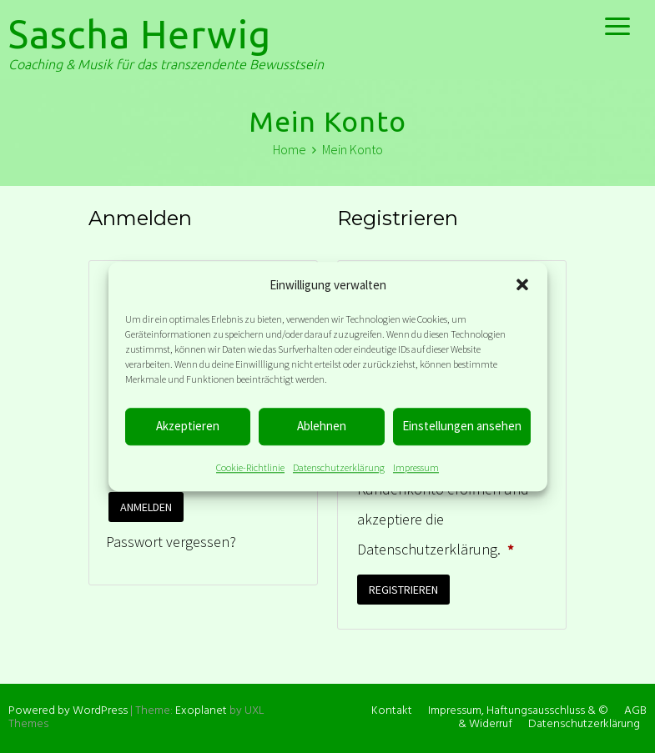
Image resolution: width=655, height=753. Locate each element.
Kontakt (391, 710)
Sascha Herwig (139, 34)
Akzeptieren (187, 426)
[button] (522, 284)
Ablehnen (321, 426)
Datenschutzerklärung (339, 467)
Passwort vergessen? (171, 541)
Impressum (416, 467)
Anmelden (146, 507)
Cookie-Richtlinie (250, 467)
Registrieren (403, 589)
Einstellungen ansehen (461, 426)
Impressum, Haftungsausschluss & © (518, 710)
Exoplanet (201, 710)
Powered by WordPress (68, 710)
